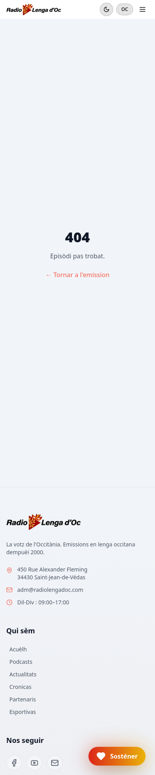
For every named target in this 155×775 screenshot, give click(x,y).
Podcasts (20, 661)
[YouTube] (34, 763)
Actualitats (22, 674)
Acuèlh (18, 649)
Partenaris (22, 699)
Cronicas (20, 686)
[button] (117, 756)
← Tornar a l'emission (77, 274)
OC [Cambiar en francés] (124, 9)
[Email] (55, 763)
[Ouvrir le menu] (142, 9)
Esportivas (22, 712)
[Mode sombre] (106, 9)
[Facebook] (14, 763)
